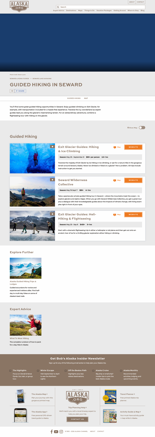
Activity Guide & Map (130, 412)
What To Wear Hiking (19, 338)
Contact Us (77, 419)
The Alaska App (39, 412)
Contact (140, 2)
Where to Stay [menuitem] (133, 10)
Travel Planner (127, 394)
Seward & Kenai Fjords (19, 78)
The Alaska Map (40, 394)
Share (20, 91)
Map (86, 98)
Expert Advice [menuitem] (58, 10)
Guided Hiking (74, 98)
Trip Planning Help (77, 408)
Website (133, 147)
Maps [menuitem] (80, 10)
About (132, 2)
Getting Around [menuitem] (120, 10)
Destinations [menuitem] (71, 10)
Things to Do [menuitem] (89, 10)
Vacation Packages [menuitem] (104, 10)
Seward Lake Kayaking (42, 78)
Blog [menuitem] (142, 10)
